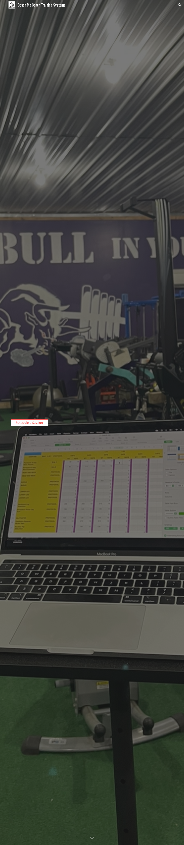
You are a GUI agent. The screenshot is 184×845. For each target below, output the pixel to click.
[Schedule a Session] (29, 422)
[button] (4, 5)
